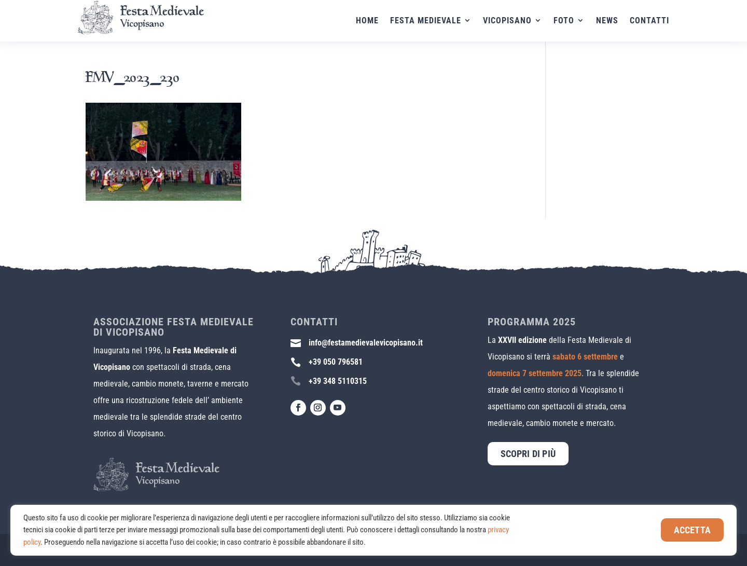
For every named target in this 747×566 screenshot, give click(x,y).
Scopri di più (528, 453)
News (607, 21)
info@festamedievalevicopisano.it (366, 343)
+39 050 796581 (336, 362)
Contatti (649, 21)
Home (367, 21)
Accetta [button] (692, 529)
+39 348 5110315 (338, 381)
